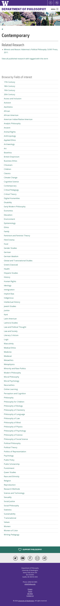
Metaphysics (9, 364)
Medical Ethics (10, 348)
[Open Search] (57, 3)
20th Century (9, 94)
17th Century (9, 82)
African (7, 111)
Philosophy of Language (14, 414)
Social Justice (9, 501)
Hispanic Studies (11, 273)
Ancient (7, 127)
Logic (6, 339)
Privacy (30, 589)
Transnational (10, 518)
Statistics (8, 509)
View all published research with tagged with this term (25, 58)
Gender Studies (10, 248)
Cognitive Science (11, 181)
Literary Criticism (11, 335)
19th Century (9, 90)
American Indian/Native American (18, 119)
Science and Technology (14, 493)
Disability (8, 202)
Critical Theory (10, 194)
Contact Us (30, 596)
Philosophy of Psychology (15, 431)
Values (7, 522)
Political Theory (10, 447)
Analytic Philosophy (12, 123)
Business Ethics (10, 161)
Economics (8, 210)
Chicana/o (8, 165)
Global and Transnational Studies (18, 260)
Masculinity (9, 343)
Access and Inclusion (12, 98)
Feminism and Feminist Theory (17, 235)
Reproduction (10, 485)
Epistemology (10, 223)
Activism (7, 102)
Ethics (6, 227)
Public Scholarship (12, 464)
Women (7, 526)
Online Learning (11, 389)
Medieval (8, 356)
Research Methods (12, 489)
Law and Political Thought (15, 327)
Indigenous (9, 298)
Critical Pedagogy (11, 190)
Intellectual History (12, 302)
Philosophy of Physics (13, 426)
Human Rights (10, 281)
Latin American (10, 318)
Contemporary (10, 186)
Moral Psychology (11, 381)
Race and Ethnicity (11, 476)
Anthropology (10, 136)
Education (8, 215)
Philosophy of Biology (13, 406)
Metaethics (8, 360)
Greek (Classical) (11, 264)
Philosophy (8, 397)
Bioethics (8, 152)
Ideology (7, 285)
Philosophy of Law (12, 418)
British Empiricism (11, 156)
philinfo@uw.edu (30, 584)
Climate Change (10, 177)
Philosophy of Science (13, 435)
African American (11, 115)
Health (7, 269)
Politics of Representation (15, 451)
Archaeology (9, 144)
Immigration (9, 289)
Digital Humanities (12, 198)
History (7, 277)
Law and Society (10, 331)
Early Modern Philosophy (14, 206)
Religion (7, 480)
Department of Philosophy (24, 9)
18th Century (9, 86)
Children (7, 169)
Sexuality (8, 497)
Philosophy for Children (14, 401)
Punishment (9, 468)
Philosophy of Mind (12, 422)
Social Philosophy (11, 505)
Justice (6, 310)
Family (6, 231)
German (7, 252)
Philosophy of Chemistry (14, 410)
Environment (9, 219)
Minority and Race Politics (15, 368)
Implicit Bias (9, 294)
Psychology (9, 455)
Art (5, 148)
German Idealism (11, 256)
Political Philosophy (12, 443)
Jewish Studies (10, 306)
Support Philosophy (30, 549)
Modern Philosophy (12, 372)
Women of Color (11, 530)
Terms (30, 591)
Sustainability (9, 514)
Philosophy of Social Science (16, 439)
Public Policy (9, 460)
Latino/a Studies (11, 323)
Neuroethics (9, 385)
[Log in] (51, 3)
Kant (6, 314)
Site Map (30, 594)
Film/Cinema (9, 240)
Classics (7, 173)
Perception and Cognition (15, 393)
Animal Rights (10, 132)
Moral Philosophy (11, 377)
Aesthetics (8, 107)
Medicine (8, 352)
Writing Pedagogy (11, 534)
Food (6, 244)
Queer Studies (10, 472)
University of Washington (26, 601)
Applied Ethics (10, 140)
